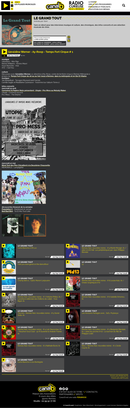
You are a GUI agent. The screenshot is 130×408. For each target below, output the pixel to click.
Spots (79, 394)
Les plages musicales (25, 4)
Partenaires (66, 394)
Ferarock (81, 397)
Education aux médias (99, 9)
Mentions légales (122, 405)
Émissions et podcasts (99, 7)
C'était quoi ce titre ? (71, 392)
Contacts (91, 392)
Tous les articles (119, 378)
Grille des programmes (99, 4)
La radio (92, 2)
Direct (17, 2)
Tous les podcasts (119, 376)
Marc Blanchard (88, 405)
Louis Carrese (111, 405)
